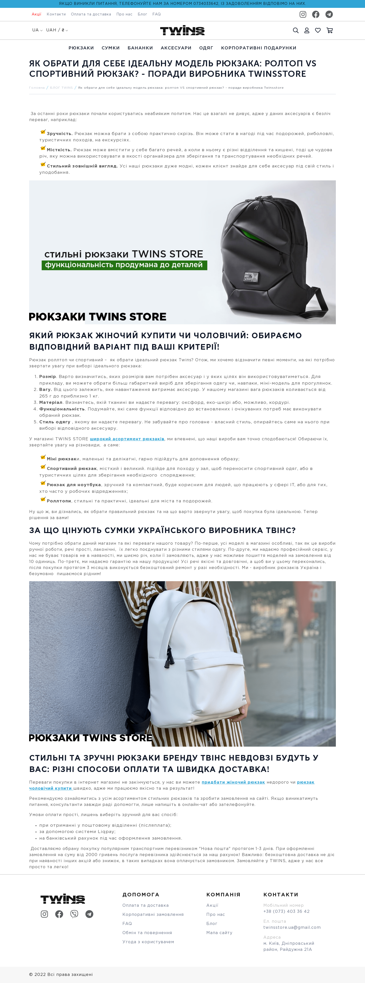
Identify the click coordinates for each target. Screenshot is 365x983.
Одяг (206, 48)
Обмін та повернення (147, 933)
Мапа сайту (219, 933)
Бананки (140, 48)
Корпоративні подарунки (259, 48)
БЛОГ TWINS (61, 87)
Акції (37, 14)
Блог (142, 14)
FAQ (156, 14)
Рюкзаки (81, 48)
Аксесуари (176, 48)
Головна (37, 87)
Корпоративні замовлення (153, 915)
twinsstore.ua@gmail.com (292, 928)
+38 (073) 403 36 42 (286, 912)
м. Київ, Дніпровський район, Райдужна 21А (288, 947)
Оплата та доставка (91, 14)
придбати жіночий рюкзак (233, 782)
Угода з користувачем (148, 942)
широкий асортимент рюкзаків (127, 439)
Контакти (56, 14)
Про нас (124, 14)
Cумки (111, 48)
